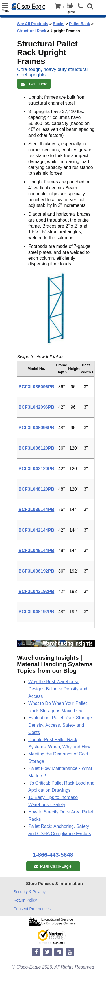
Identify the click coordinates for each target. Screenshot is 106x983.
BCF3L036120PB (36, 448)
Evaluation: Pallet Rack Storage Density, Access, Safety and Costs (60, 725)
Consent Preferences (32, 908)
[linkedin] (58, 952)
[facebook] (36, 952)
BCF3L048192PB (36, 611)
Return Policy (25, 900)
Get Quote (34, 84)
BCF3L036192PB (36, 571)
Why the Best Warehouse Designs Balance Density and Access (57, 688)
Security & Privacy (30, 891)
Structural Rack (31, 31)
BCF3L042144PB (36, 530)
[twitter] (47, 952)
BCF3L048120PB (36, 489)
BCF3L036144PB (36, 509)
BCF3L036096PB (36, 386)
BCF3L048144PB (36, 550)
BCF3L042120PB (36, 468)
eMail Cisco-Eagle (53, 866)
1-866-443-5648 (53, 855)
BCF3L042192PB (36, 591)
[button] (90, 7)
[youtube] (70, 952)
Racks (58, 23)
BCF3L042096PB (36, 407)
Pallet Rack (79, 23)
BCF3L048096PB (36, 427)
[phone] (82, 6)
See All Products (32, 23)
